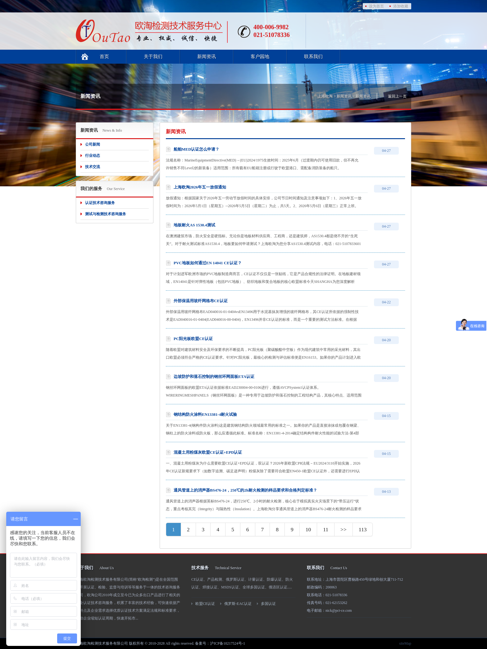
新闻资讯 (206, 56)
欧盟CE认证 (205, 603)
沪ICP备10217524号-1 (227, 643)
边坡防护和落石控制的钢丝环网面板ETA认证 (214, 376)
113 (363, 529)
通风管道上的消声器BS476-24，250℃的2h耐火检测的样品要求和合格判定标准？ (245, 490)
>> (343, 529)
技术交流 (92, 167)
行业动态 (92, 155)
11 (325, 529)
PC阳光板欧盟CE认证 (193, 338)
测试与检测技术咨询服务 (105, 214)
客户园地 (260, 56)
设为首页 (376, 6)
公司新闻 (92, 144)
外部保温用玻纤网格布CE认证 (201, 300)
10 (308, 529)
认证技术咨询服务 (100, 203)
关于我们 (153, 56)
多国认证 (268, 603)
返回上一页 (397, 96)
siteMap (405, 643)
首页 (104, 56)
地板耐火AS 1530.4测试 (194, 225)
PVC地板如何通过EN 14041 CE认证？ (208, 263)
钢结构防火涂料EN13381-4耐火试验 (205, 414)
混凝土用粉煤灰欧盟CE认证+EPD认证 (208, 452)
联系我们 (313, 56)
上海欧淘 (325, 96)
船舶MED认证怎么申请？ (196, 149)
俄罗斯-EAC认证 (238, 603)
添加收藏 (400, 6)
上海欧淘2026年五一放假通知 (200, 187)
